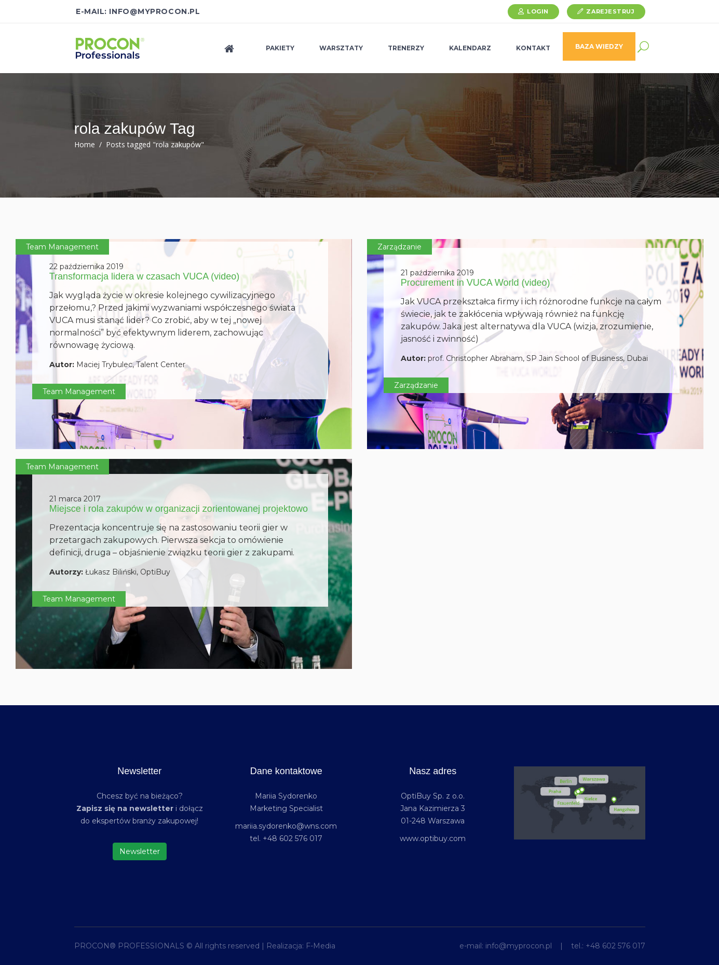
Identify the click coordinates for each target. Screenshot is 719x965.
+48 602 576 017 (615, 945)
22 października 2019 (86, 266)
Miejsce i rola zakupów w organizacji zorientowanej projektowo (178, 509)
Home (84, 144)
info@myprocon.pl (518, 945)
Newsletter (139, 851)
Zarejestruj (610, 11)
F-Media (320, 945)
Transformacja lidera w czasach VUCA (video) (144, 276)
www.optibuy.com (433, 838)
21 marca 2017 (75, 499)
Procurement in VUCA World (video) (475, 282)
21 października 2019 (437, 272)
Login (538, 11)
